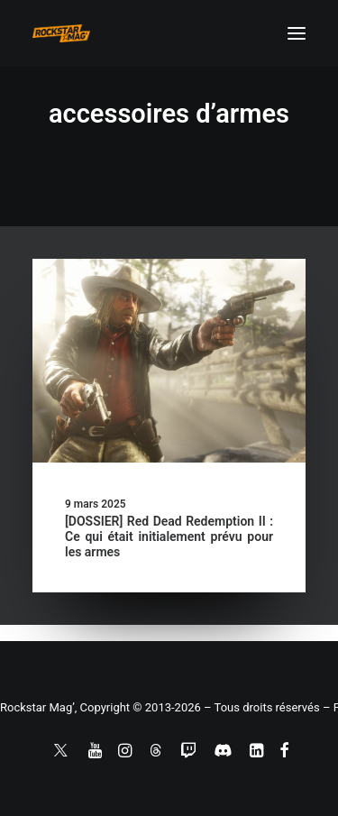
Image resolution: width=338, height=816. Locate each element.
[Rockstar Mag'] (61, 33)
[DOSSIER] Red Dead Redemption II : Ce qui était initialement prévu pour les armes (169, 536)
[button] (296, 33)
